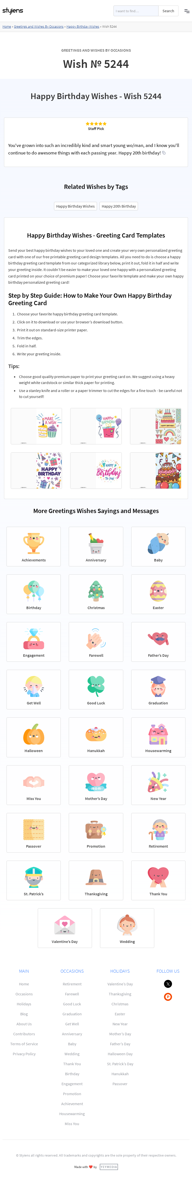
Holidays (24, 1003)
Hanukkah (120, 1073)
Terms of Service (24, 1043)
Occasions (24, 993)
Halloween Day (120, 1053)
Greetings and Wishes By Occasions (39, 26)
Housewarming (72, 1113)
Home (6, 26)
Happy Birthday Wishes (82, 26)
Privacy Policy (24, 1053)
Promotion (72, 1093)
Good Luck (72, 1003)
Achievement (72, 1103)
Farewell (72, 993)
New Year (120, 1023)
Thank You (72, 1063)
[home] (13, 11)
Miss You (72, 1123)
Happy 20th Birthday (119, 206)
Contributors (24, 1033)
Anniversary (72, 1033)
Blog (24, 1013)
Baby (72, 1043)
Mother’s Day (120, 1033)
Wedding (72, 1053)
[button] (187, 10)
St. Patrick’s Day (120, 1063)
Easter (120, 1013)
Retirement (72, 983)
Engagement (72, 1083)
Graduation (72, 1013)
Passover (120, 1083)
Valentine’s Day (120, 983)
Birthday (72, 1073)
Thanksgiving (120, 993)
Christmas (120, 1003)
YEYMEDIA (109, 1167)
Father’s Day (120, 1043)
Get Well (72, 1023)
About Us (24, 1023)
